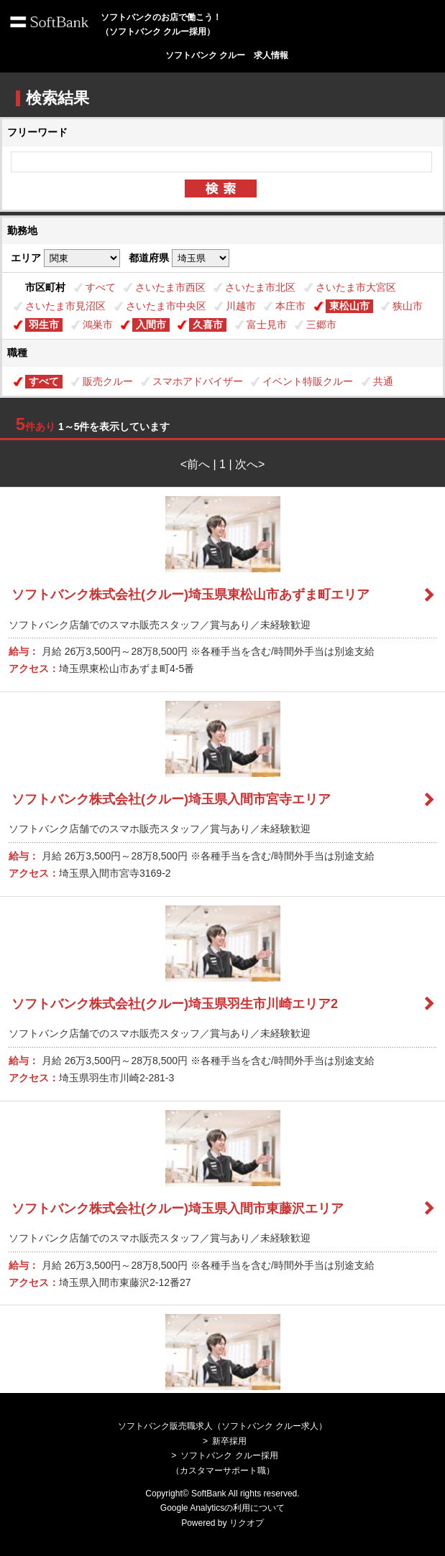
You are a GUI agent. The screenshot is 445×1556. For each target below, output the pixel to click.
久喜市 (208, 324)
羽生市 (44, 324)
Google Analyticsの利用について (222, 1508)
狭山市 (408, 306)
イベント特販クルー (307, 381)
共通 (383, 381)
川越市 (241, 306)
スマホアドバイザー (197, 381)
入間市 (151, 324)
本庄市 (290, 306)
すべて (101, 287)
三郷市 (321, 324)
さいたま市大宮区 (356, 287)
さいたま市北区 (260, 287)
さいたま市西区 (170, 287)
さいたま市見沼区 (65, 306)
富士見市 (267, 324)
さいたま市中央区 (166, 306)
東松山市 (349, 306)
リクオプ (246, 1523)
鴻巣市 (98, 324)
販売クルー (108, 381)
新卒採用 (229, 1441)
